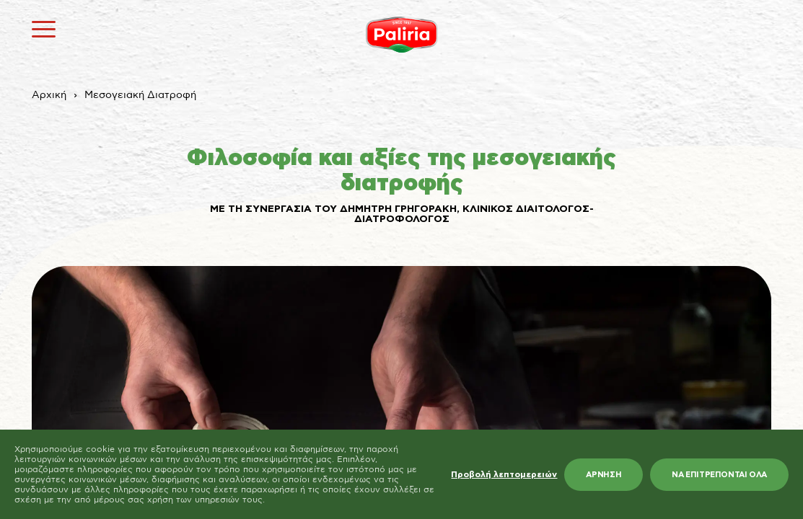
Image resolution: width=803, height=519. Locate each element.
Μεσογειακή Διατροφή (140, 95)
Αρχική (49, 95)
